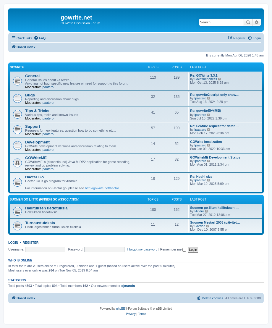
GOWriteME (36, 158)
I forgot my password (142, 249)
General (32, 76)
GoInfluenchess (206, 79)
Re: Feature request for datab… (214, 126)
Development (37, 142)
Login (13, 242)
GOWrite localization (206, 141)
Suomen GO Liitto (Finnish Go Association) (44, 199)
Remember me (173, 249)
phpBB (120, 308)
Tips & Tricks (37, 111)
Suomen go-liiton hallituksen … (214, 207)
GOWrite (17, 67)
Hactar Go (34, 177)
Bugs (30, 95)
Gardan (200, 226)
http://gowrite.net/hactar (102, 188)
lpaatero (48, 87)
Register (31, 242)
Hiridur (199, 211)
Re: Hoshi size (201, 176)
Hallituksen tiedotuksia (46, 208)
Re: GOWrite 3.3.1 (204, 75)
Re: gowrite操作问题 (205, 110)
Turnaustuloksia (40, 223)
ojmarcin (128, 285)
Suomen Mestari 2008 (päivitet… (215, 222)
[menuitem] (40, 38)
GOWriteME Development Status (215, 157)
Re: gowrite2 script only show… (214, 94)
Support (32, 126)
